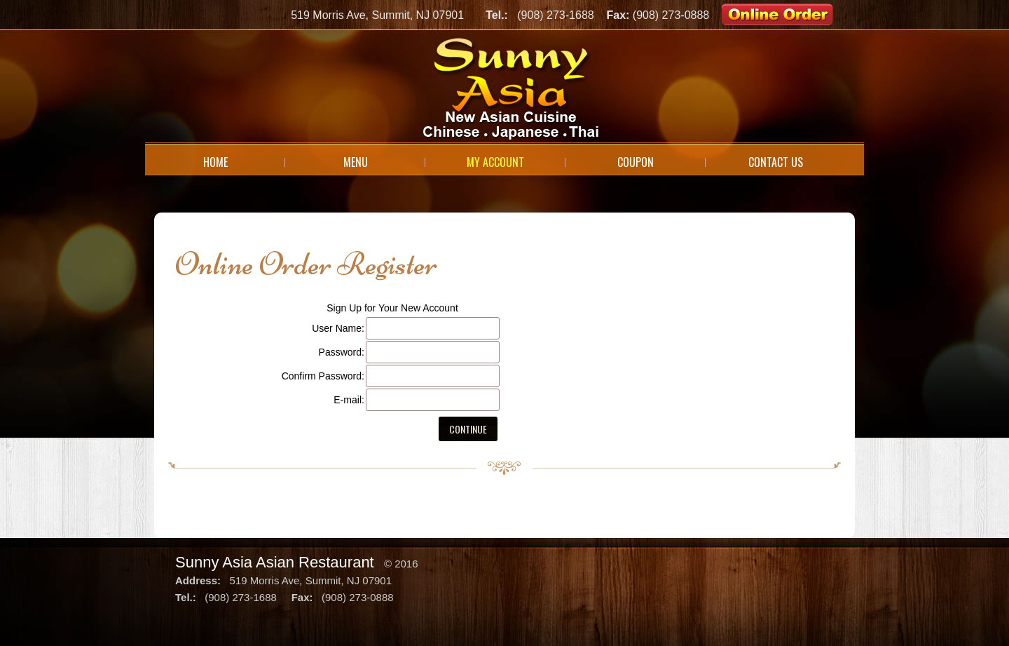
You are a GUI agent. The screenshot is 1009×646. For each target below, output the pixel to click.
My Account (495, 162)
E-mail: (349, 399)
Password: (341, 352)
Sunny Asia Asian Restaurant (274, 562)
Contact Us (775, 162)
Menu (355, 162)
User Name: (338, 328)
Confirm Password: (323, 376)
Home (215, 162)
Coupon (635, 162)
